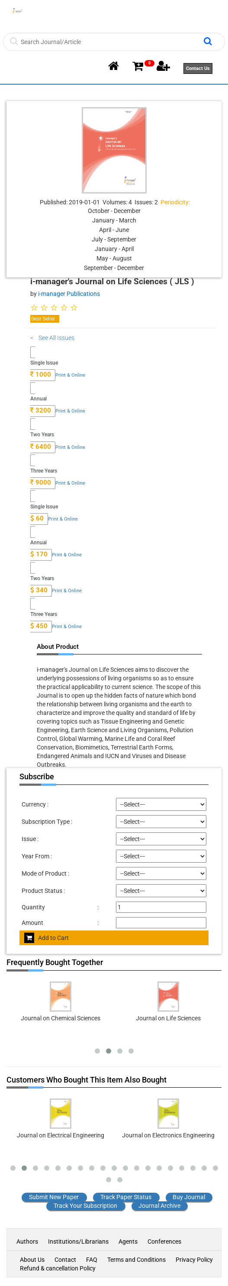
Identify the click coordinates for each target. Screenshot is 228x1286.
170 (39, 554)
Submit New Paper (54, 1197)
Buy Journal (189, 1197)
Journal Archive (159, 1205)
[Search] (110, 42)
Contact (65, 1259)
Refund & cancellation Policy (58, 1268)
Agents (128, 1241)
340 (39, 590)
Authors (27, 1241)
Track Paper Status (125, 1197)
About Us (32, 1259)
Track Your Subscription (85, 1205)
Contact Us (198, 68)
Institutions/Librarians (78, 1241)
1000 (40, 374)
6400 (40, 447)
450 (39, 626)
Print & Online (70, 375)
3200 (40, 410)
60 (37, 518)
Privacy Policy (194, 1259)
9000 (40, 482)
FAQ (91, 1259)
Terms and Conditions (136, 1259)
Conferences (164, 1241)
